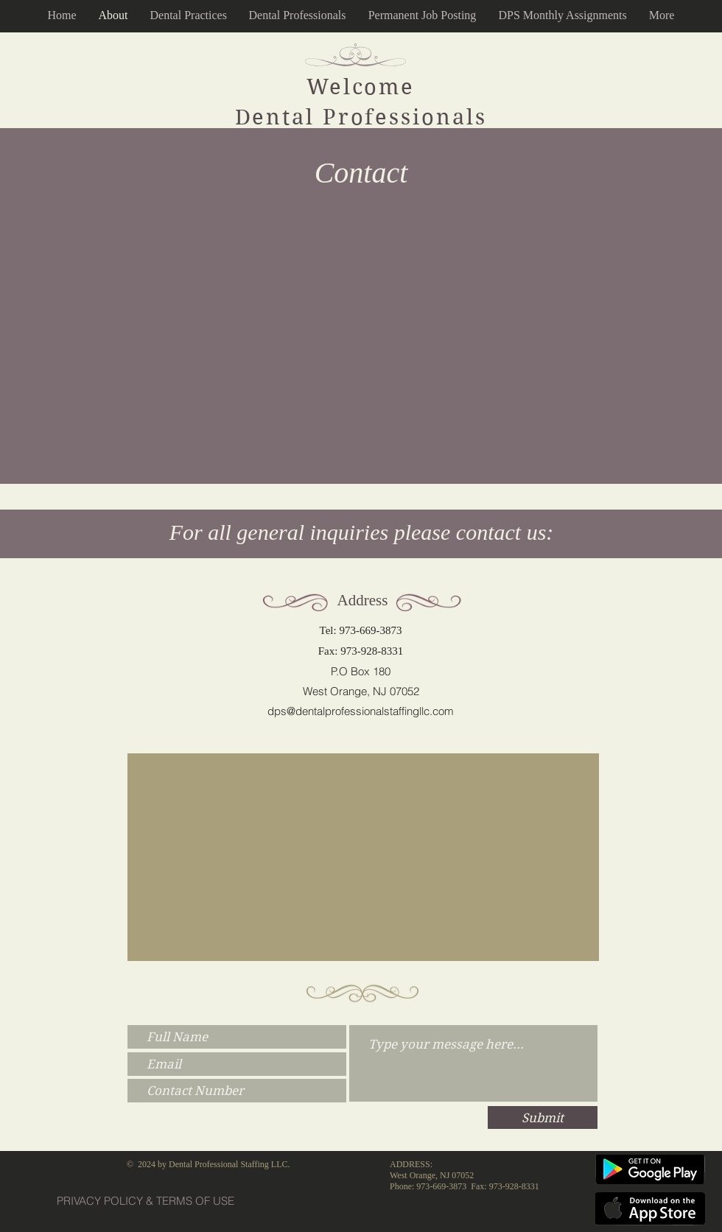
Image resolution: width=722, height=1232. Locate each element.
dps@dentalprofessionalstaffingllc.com (360, 711)
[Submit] (542, 1117)
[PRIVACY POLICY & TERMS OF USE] (145, 1201)
